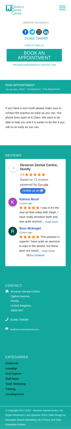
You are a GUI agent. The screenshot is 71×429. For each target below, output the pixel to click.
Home (22, 89)
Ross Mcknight (30, 228)
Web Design (55, 415)
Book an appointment (34, 55)
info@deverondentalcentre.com (34, 65)
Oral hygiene (13, 373)
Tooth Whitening (15, 383)
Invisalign (11, 368)
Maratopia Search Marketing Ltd (22, 419)
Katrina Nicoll (29, 199)
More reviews (35, 255)
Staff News (12, 378)
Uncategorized (34, 89)
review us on (32, 190)
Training (10, 389)
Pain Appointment (20, 85)
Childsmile (11, 363)
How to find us (34, 45)
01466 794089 (36, 38)
